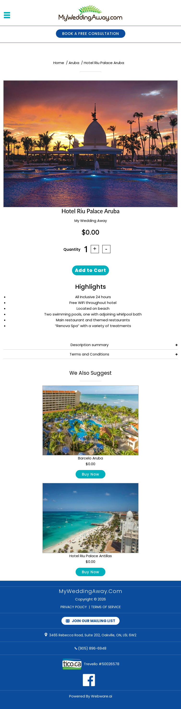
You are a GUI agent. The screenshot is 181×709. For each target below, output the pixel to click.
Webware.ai (101, 696)
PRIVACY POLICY (73, 607)
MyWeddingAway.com (90, 591)
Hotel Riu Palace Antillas (90, 555)
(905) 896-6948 (92, 648)
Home (58, 62)
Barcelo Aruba (90, 458)
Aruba (74, 62)
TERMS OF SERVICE (106, 607)
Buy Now (90, 474)
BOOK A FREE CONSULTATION (90, 33)
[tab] (90, 345)
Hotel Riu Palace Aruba (104, 62)
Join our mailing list (90, 621)
